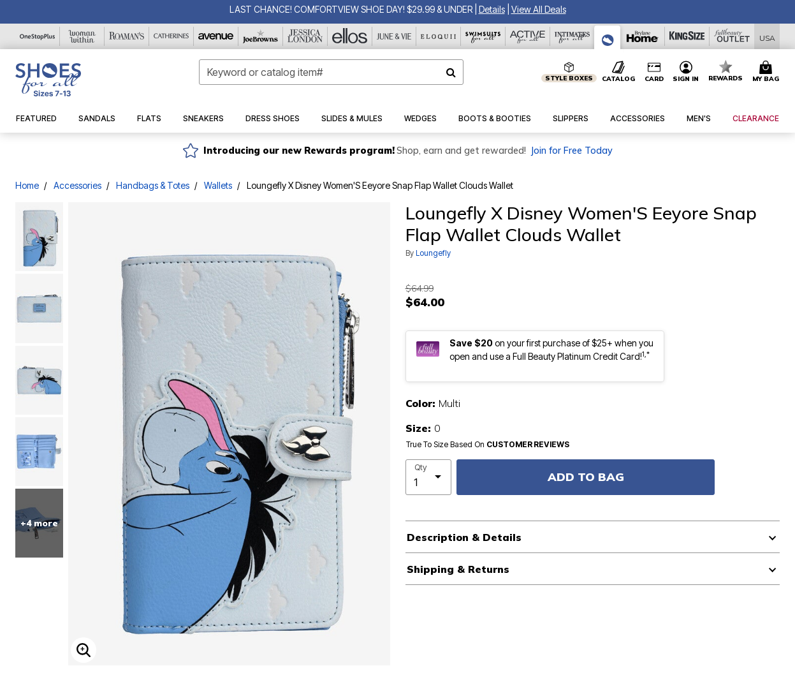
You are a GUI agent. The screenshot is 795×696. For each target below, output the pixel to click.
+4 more (39, 523)
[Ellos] (350, 36)
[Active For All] (528, 36)
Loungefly (433, 253)
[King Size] (687, 36)
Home (27, 185)
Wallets (218, 185)
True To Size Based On (487, 444)
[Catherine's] (171, 36)
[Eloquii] (438, 36)
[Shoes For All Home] (48, 79)
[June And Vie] (394, 36)
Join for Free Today (571, 150)
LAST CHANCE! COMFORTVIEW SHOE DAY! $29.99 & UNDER (351, 9)
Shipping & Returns (458, 569)
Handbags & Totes (152, 185)
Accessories (77, 185)
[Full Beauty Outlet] (732, 36)
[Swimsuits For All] (483, 36)
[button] (492, 9)
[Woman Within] (82, 36)
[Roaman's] (127, 36)
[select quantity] (428, 477)
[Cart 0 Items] (767, 72)
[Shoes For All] (607, 37)
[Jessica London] (305, 36)
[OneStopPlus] (37, 36)
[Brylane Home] (642, 36)
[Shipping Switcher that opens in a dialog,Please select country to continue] (767, 36)
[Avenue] (216, 36)
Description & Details (464, 537)
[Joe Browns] (260, 36)
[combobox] (331, 72)
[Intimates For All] (572, 36)
